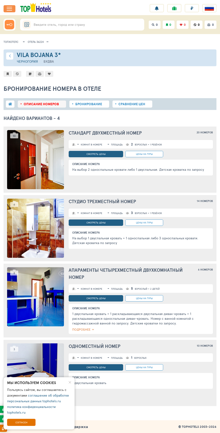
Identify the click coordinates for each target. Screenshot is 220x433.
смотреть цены (96, 154)
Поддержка (77, 426)
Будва (49, 61)
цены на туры (144, 154)
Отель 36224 (36, 42)
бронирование (88, 104)
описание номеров (41, 104)
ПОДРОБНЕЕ (81, 329)
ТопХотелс (11, 42)
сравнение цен (131, 104)
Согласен (21, 422)
